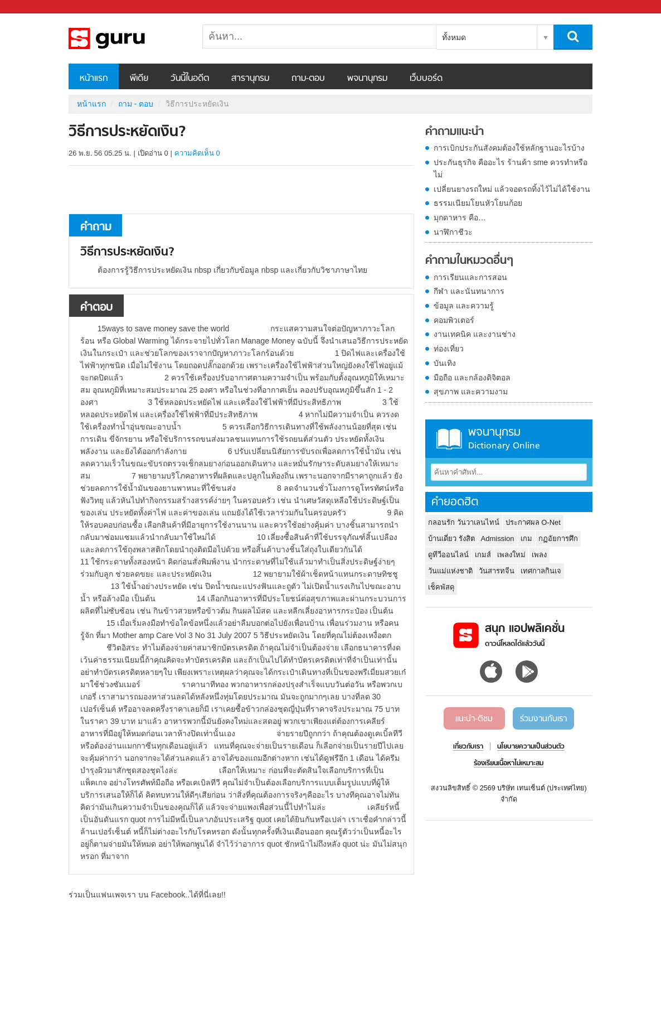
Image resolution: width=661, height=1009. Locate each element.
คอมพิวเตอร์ (454, 320)
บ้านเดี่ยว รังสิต (451, 538)
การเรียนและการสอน (470, 277)
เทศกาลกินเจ (541, 571)
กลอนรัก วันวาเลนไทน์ (463, 522)
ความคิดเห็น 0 (197, 153)
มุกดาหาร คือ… (460, 217)
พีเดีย (139, 78)
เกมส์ (483, 555)
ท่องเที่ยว (449, 348)
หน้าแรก (94, 78)
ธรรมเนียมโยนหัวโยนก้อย (478, 203)
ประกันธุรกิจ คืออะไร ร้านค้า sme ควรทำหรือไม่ (510, 168)
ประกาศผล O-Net (533, 522)
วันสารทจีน (496, 571)
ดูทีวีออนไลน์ (448, 555)
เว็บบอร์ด (426, 78)
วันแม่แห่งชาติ (450, 571)
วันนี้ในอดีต (190, 78)
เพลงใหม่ (511, 555)
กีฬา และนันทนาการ (469, 291)
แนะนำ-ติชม (474, 719)
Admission (497, 538)
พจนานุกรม (367, 78)
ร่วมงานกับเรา (543, 719)
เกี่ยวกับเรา (468, 746)
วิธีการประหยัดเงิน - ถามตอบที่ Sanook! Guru (127, 38)
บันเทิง (445, 363)
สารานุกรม (250, 78)
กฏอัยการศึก (558, 538)
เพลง (539, 555)
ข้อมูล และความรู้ (464, 305)
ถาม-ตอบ (308, 78)
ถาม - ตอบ (135, 103)
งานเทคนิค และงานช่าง (475, 334)
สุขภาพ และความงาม (471, 391)
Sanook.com (33, 7)
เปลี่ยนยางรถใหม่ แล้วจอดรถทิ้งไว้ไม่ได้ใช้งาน (512, 189)
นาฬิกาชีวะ (453, 232)
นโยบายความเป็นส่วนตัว (531, 746)
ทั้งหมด (454, 37)
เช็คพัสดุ (441, 587)
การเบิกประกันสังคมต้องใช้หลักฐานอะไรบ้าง (509, 147)
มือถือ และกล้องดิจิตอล (472, 377)
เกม (526, 538)
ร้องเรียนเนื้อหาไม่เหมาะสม (508, 763)
